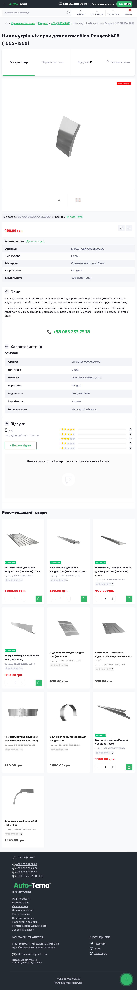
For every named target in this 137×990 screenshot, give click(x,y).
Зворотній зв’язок (23, 929)
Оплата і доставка (23, 917)
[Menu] (4, 4)
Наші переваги (21, 898)
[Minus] (8, 598)
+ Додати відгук (20, 445)
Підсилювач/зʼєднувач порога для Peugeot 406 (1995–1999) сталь (113, 571)
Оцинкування (20, 902)
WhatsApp (100, 953)
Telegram (99, 943)
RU (121, 4)
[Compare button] (129, 228)
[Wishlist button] (121, 228)
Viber (97, 948)
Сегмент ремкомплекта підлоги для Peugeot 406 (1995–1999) (113, 656)
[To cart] (39, 599)
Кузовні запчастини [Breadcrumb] (23, 23)
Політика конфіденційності (29, 925)
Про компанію (21, 913)
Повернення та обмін (25, 921)
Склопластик (20, 906)
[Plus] (22, 598)
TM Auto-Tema (73, 216)
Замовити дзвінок (103, 3)
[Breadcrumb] (6, 23)
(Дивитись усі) (35, 241)
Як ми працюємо (22, 910)
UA (128, 4)
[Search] (68, 13)
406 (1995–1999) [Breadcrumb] (60, 23)
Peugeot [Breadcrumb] (43, 23)
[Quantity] (15, 598)
